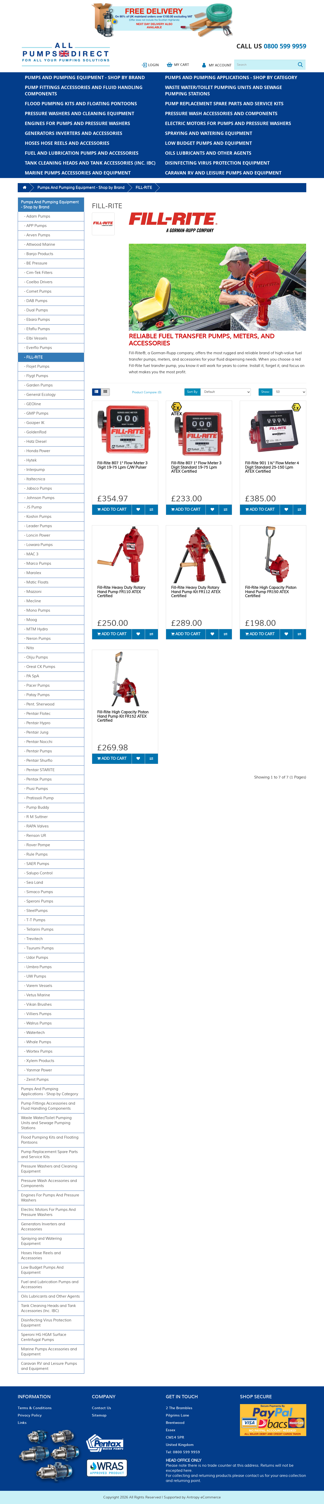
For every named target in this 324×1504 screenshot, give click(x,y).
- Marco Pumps (36, 563)
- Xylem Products (37, 1060)
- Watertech (33, 1032)
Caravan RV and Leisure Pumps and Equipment (223, 173)
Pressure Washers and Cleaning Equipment (79, 113)
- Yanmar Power (36, 1070)
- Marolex (31, 573)
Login (153, 64)
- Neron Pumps (36, 638)
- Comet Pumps (36, 291)
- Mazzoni (31, 591)
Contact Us (101, 1407)
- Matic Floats (34, 582)
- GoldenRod (33, 432)
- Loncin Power (35, 535)
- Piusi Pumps (34, 788)
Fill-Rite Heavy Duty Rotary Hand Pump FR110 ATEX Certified (121, 591)
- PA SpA (30, 676)
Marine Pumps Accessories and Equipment (78, 173)
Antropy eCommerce (204, 1497)
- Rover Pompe (35, 845)
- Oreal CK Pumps (38, 666)
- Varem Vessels (36, 985)
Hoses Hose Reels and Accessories (67, 143)
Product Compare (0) (146, 392)
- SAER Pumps (35, 863)
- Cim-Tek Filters (36, 272)
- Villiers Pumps (36, 1014)
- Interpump (33, 469)
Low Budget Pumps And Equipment (208, 143)
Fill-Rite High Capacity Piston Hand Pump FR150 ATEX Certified (270, 591)
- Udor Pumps (34, 957)
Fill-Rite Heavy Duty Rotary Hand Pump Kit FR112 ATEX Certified (195, 591)
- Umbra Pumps (36, 967)
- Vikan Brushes (36, 1004)
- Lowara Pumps (37, 544)
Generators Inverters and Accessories (73, 133)
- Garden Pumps (37, 385)
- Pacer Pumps (35, 685)
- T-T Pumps (33, 920)
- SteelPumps (34, 910)
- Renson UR (33, 835)
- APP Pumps (34, 225)
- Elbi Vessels (34, 338)
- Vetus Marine (35, 995)
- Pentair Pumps (36, 751)
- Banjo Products (37, 254)
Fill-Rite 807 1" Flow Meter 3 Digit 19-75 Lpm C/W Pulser (122, 465)
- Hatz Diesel (34, 441)
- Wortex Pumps (36, 1051)
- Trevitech (32, 938)
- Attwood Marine (38, 244)
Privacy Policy (30, 1415)
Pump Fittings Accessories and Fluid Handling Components (84, 90)
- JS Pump (31, 507)
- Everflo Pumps (36, 347)
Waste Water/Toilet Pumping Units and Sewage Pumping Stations (223, 90)
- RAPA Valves (35, 826)
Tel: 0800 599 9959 (183, 1452)
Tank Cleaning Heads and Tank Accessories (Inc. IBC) (90, 163)
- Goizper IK (32, 422)
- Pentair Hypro (35, 723)
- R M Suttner (34, 817)
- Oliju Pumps (34, 657)
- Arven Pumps (35, 235)
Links (22, 1422)
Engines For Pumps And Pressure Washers (77, 123)
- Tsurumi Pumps (37, 948)
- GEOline (31, 404)
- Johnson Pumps (37, 498)
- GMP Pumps (34, 413)
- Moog (29, 619)
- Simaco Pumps (37, 892)
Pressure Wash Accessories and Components (221, 113)
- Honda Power (35, 451)
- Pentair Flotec (36, 713)
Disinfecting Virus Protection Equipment (217, 163)
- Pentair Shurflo (36, 760)
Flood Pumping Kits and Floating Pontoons (81, 103)
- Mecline (31, 601)
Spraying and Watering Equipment (208, 133)
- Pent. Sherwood (37, 704)
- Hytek (29, 460)
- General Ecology (38, 394)
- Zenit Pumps (35, 1079)
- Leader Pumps (36, 526)
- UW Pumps (33, 976)
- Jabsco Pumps (36, 488)
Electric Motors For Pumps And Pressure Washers (228, 123)
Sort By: (192, 392)
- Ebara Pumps (35, 319)
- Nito (27, 648)
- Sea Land (32, 882)
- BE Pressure (34, 263)
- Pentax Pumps (36, 779)
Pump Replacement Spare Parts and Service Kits (224, 103)
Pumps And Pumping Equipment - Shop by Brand (85, 77)
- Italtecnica (33, 479)
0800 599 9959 (285, 46)
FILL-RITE (144, 187)
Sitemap (99, 1415)
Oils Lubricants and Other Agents (208, 153)
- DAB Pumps (34, 300)
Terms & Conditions (35, 1407)
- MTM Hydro (34, 629)
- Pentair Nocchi (36, 741)
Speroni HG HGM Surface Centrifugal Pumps (43, 1337)
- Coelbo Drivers (36, 282)
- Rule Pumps (34, 854)
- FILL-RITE (32, 357)
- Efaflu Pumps (35, 329)
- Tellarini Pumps (37, 929)
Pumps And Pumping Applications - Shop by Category (231, 77)
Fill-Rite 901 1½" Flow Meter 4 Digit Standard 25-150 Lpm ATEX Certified (272, 467)
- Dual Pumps (34, 310)
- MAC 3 (29, 554)
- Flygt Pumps (34, 376)
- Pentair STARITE (38, 770)
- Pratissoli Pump (37, 798)
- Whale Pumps (36, 1042)
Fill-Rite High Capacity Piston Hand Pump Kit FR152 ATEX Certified (123, 716)
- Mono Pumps (35, 610)
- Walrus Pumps (36, 1023)
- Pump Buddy (35, 807)
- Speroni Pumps (37, 901)
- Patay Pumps (35, 695)
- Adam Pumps (35, 216)
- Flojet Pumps (35, 366)
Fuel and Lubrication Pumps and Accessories (81, 153)
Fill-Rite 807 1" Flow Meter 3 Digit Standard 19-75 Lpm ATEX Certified (196, 467)
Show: (265, 392)
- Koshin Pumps (36, 516)
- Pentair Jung (34, 732)
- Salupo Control (37, 873)
